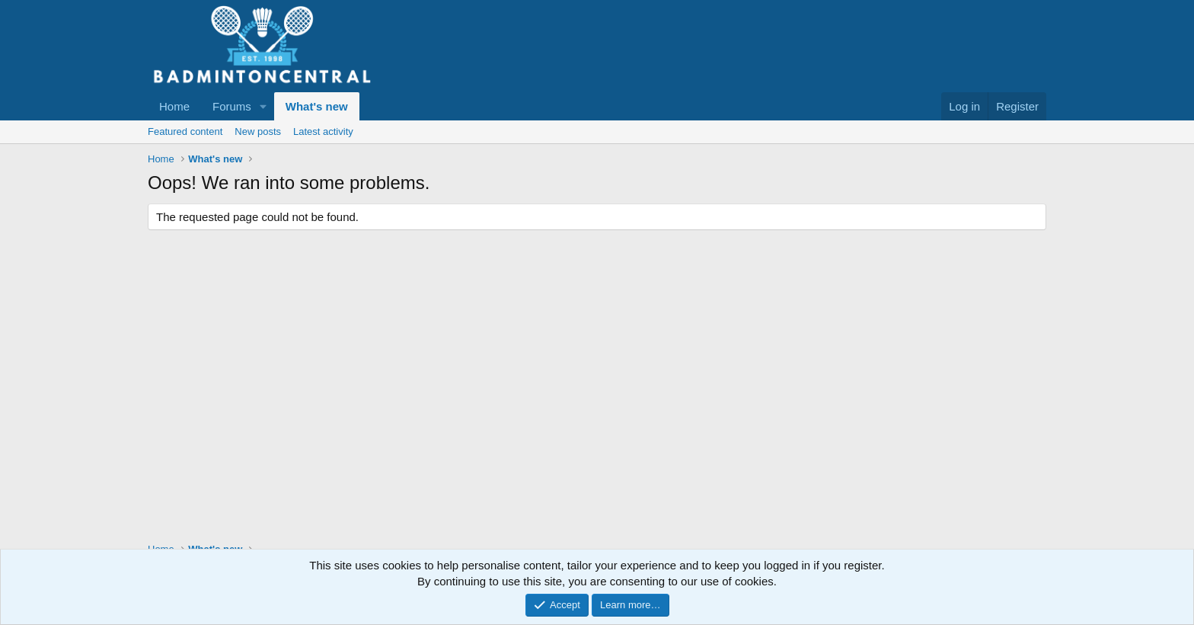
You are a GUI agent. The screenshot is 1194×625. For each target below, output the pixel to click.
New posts (258, 131)
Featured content (185, 131)
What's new (317, 106)
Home (174, 106)
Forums (231, 106)
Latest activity (323, 131)
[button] (263, 106)
